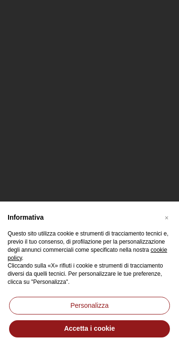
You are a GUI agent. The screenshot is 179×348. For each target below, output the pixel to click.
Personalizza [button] (89, 305)
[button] (166, 217)
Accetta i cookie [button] (89, 328)
